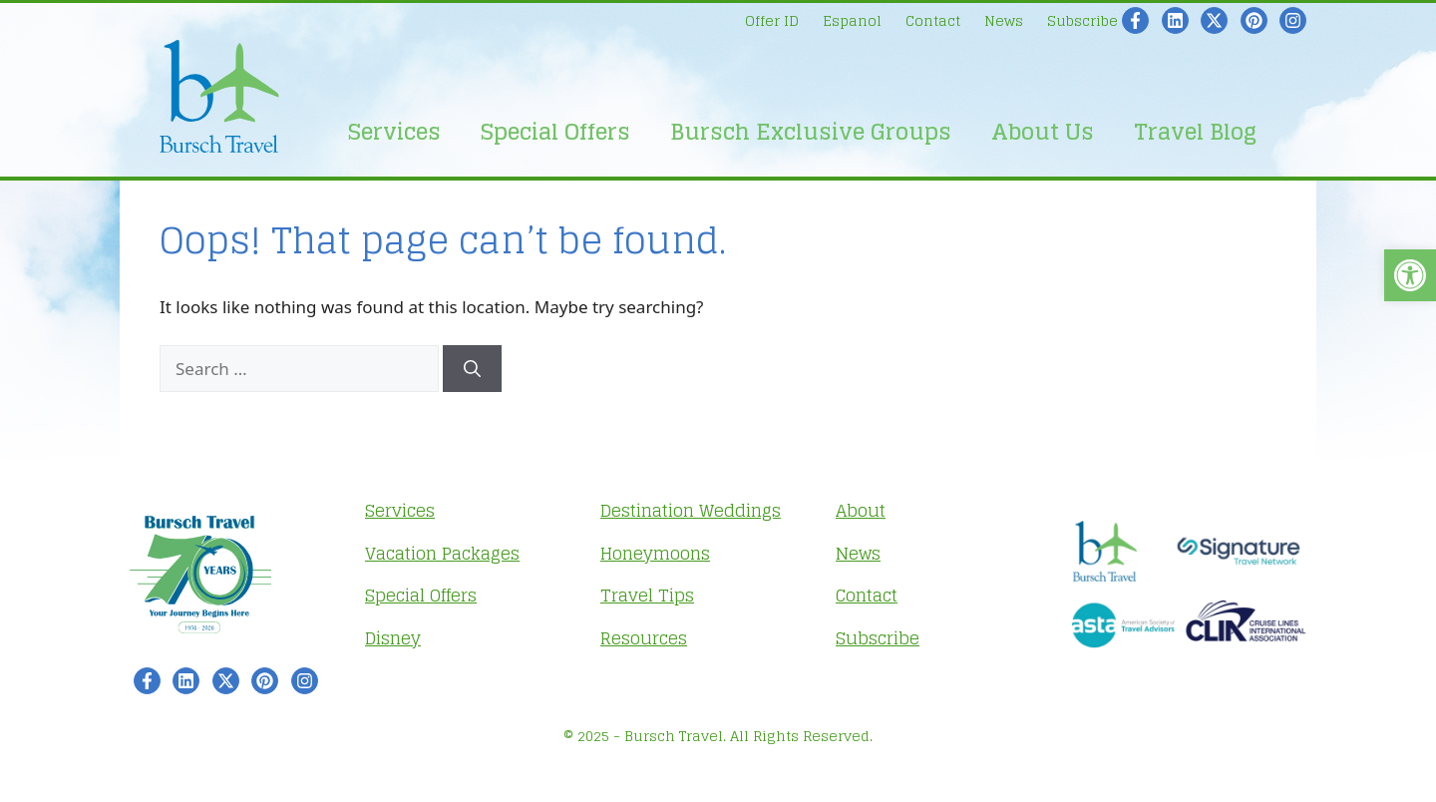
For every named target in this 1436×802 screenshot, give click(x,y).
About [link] (861, 510)
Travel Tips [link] (647, 595)
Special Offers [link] (555, 132)
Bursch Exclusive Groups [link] (810, 132)
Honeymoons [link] (655, 553)
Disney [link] (393, 637)
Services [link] (394, 132)
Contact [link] (932, 20)
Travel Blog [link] (1195, 132)
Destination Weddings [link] (690, 510)
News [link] (1003, 20)
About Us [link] (1042, 132)
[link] (1410, 275)
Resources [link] (643, 637)
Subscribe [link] (1082, 20)
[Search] (472, 369)
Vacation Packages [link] (442, 553)
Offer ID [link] (772, 20)
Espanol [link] (852, 20)
